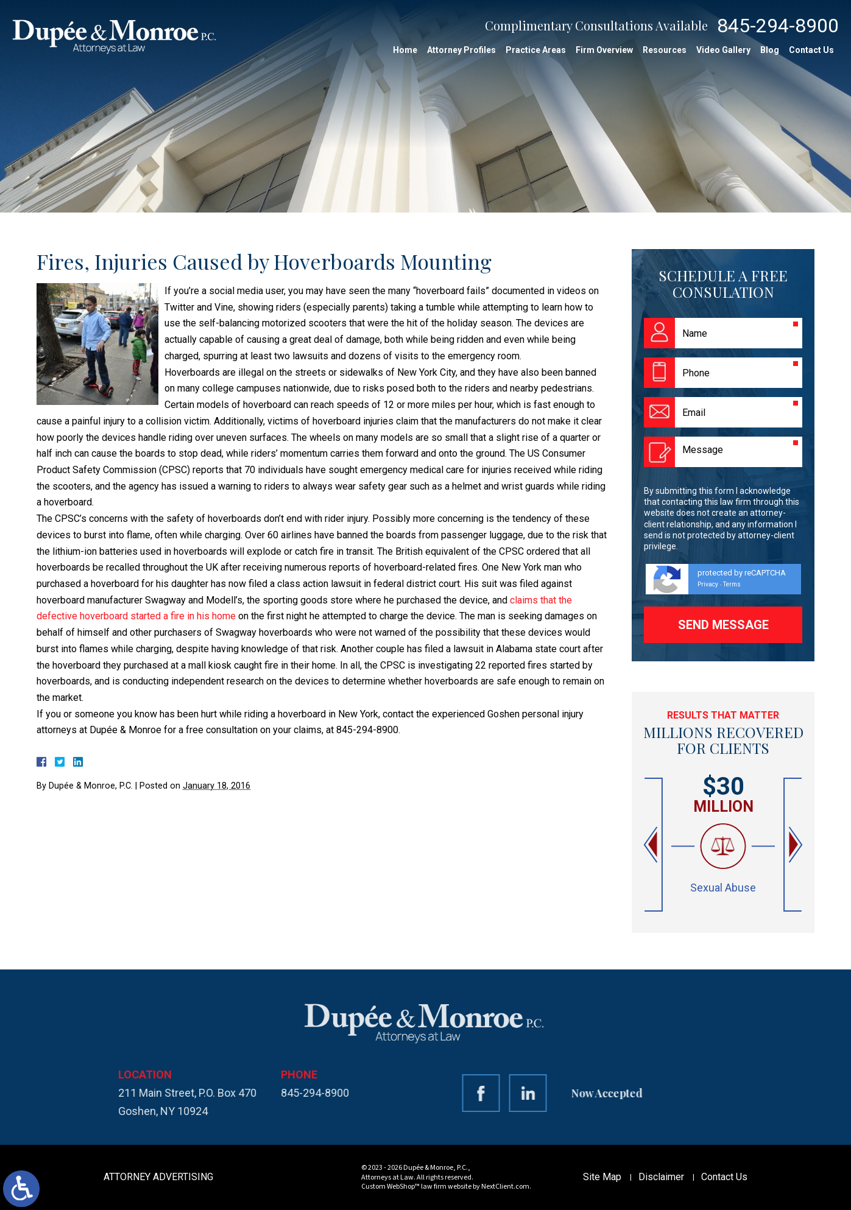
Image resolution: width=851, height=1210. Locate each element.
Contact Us (811, 50)
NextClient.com (505, 1186)
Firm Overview (604, 50)
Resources (665, 50)
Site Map (602, 1177)
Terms (732, 584)
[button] (652, 845)
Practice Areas (536, 50)
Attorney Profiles (461, 50)
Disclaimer (661, 1177)
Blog (769, 50)
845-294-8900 (778, 25)
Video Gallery (723, 50)
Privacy (707, 584)
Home (405, 50)
